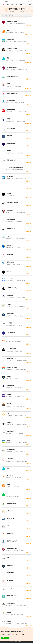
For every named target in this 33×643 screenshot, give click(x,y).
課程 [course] (12, 4)
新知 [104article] (30, 4)
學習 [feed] (8, 4)
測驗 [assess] (21, 4)
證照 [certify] (16, 4)
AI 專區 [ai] (3, 4)
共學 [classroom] (25, 4)
